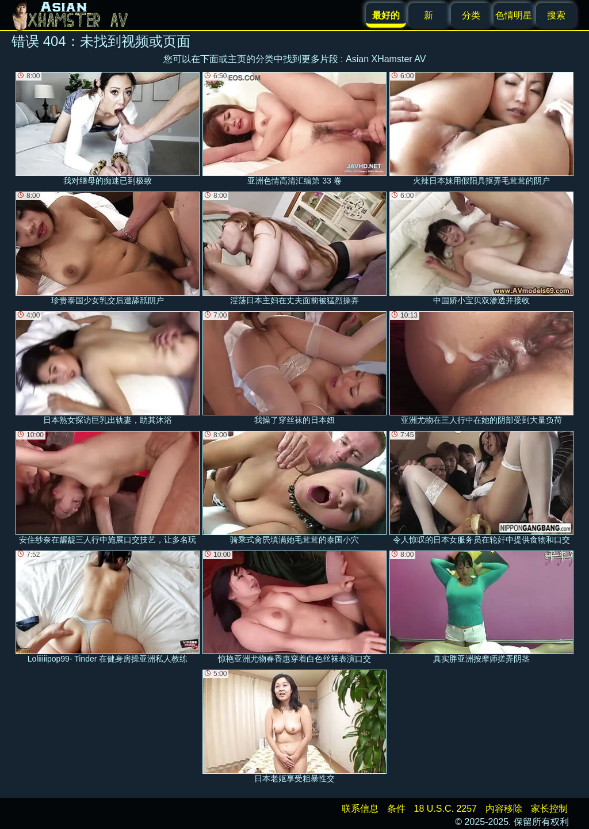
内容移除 (503, 808)
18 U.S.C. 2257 (445, 808)
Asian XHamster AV (386, 59)
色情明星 (513, 15)
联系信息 (360, 808)
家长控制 (549, 808)
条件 (396, 808)
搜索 (556, 15)
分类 (471, 15)
